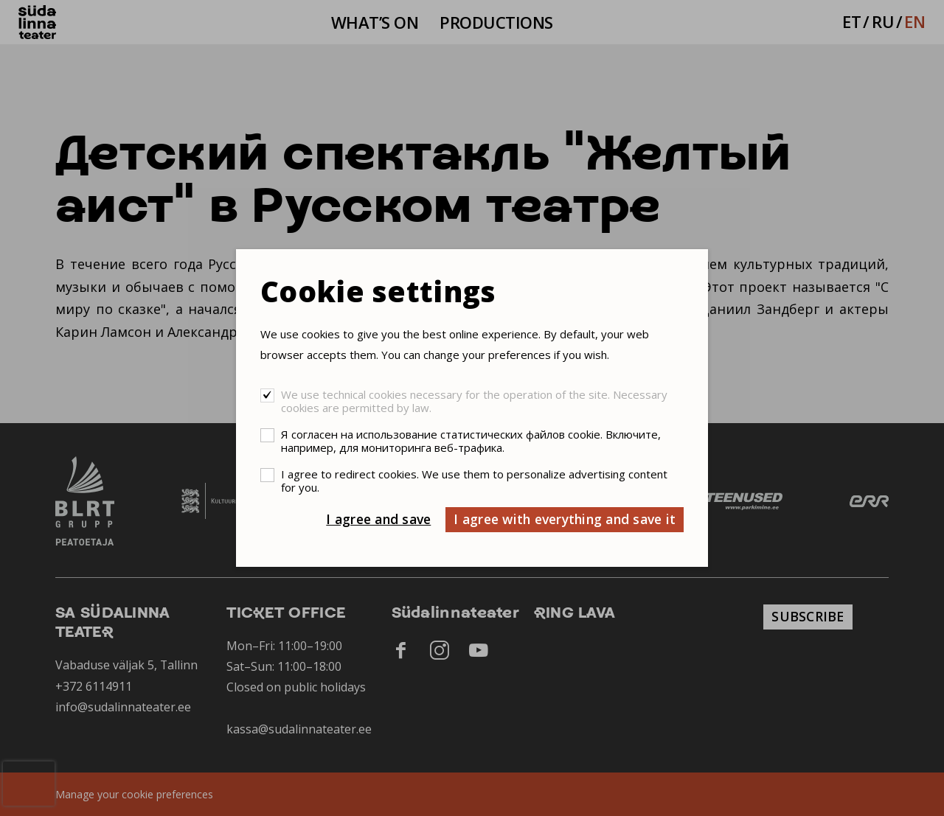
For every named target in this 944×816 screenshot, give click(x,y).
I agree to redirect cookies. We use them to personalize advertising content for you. (474, 480)
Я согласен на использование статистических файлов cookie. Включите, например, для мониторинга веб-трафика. (471, 441)
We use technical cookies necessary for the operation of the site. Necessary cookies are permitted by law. (474, 401)
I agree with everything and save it (565, 519)
